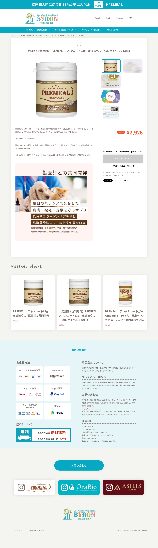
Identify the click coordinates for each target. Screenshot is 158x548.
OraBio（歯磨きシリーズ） (65, 30)
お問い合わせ (79, 465)
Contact (120, 18)
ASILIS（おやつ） (113, 30)
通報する (126, 180)
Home (13, 35)
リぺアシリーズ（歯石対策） (91, 30)
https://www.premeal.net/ (92, 409)
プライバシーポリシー (18, 530)
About (97, 18)
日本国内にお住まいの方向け (123, 166)
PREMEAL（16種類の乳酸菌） (37, 30)
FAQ (108, 18)
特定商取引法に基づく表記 (38, 530)
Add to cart (123, 158)
